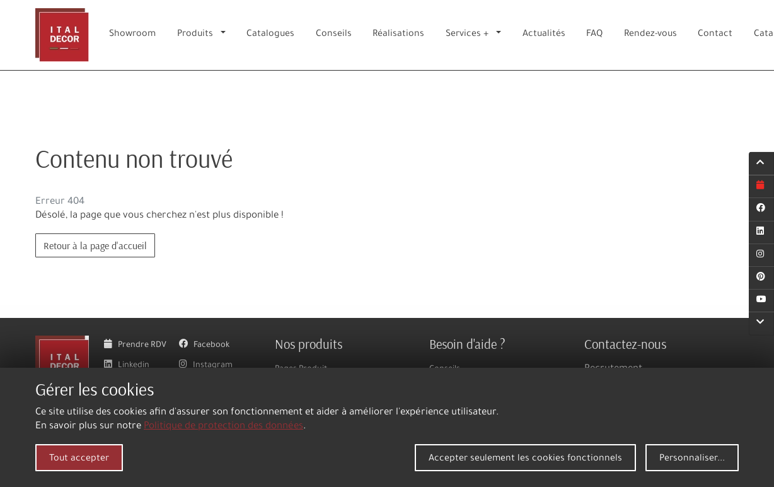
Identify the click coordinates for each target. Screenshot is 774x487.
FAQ (594, 35)
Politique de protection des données (223, 426)
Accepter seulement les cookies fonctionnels (525, 459)
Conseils (334, 35)
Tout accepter (79, 459)
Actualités (544, 35)
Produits (195, 35)
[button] (226, 35)
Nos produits (308, 344)
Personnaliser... (692, 459)
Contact (715, 35)
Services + (467, 35)
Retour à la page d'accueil (95, 245)
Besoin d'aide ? (467, 344)
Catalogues (270, 35)
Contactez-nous (625, 344)
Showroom (132, 35)
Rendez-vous (650, 35)
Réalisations (398, 35)
